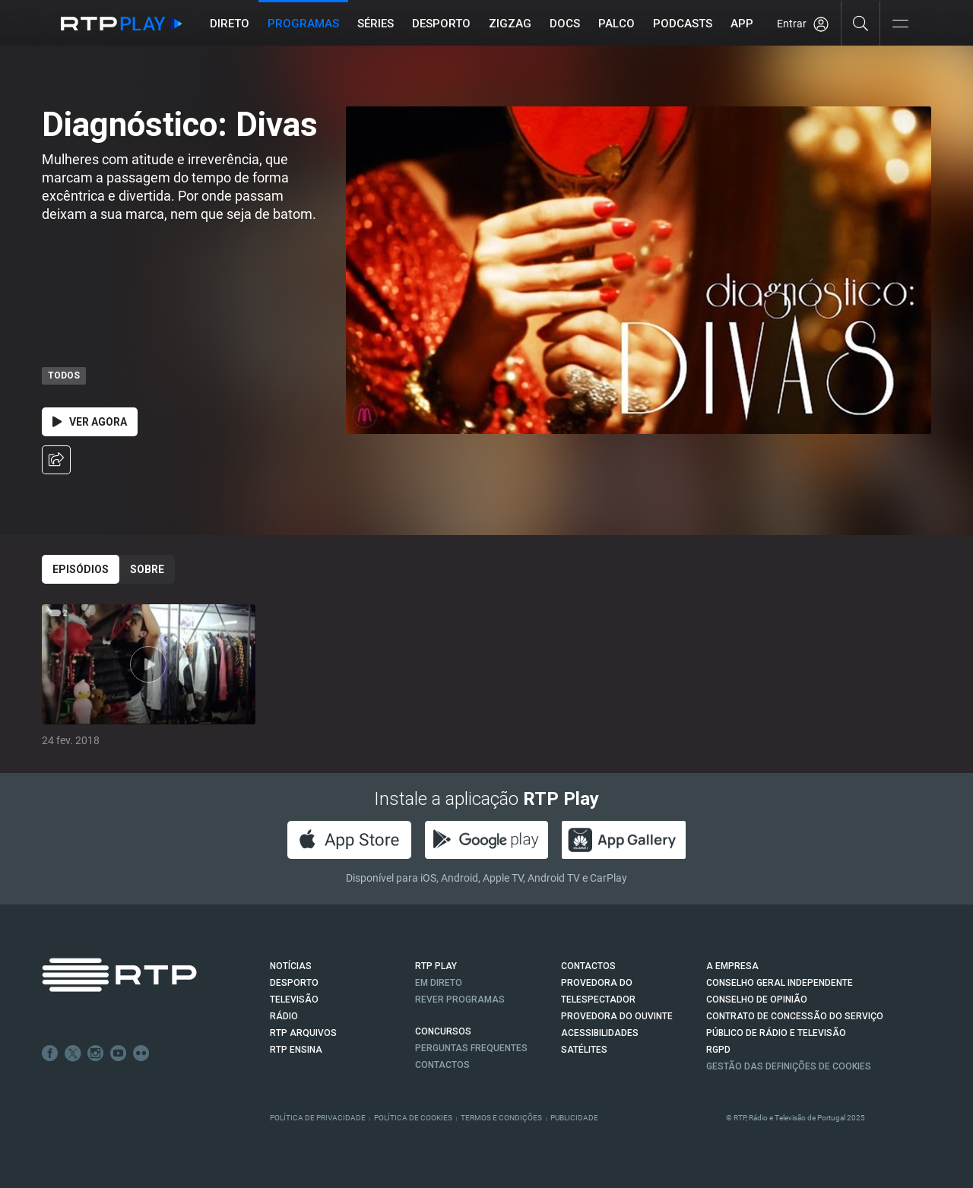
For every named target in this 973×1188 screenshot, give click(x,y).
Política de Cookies (413, 1118)
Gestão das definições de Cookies (788, 1066)
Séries (376, 23)
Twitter (73, 1053)
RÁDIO (284, 1016)
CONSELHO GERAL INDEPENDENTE (779, 982)
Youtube (118, 1053)
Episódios (80, 569)
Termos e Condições (501, 1118)
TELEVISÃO (294, 999)
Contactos (442, 1065)
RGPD (718, 1049)
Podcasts (683, 23)
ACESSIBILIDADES (600, 1033)
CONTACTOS (588, 966)
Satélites (584, 1049)
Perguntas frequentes (471, 1048)
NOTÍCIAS (291, 966)
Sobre (147, 569)
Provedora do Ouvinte (617, 1016)
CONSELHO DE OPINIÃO (756, 999)
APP (742, 23)
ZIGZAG (511, 23)
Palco (617, 23)
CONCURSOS (443, 1031)
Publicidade (574, 1118)
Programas (304, 23)
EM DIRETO (438, 982)
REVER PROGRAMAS (460, 999)
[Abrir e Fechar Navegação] (900, 24)
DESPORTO (294, 982)
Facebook (50, 1053)
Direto (230, 23)
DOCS (565, 23)
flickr (141, 1053)
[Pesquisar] (860, 23)
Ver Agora (89, 422)
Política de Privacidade (318, 1118)
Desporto (442, 23)
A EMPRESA (732, 966)
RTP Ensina (296, 1049)
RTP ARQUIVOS (303, 1033)
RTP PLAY (436, 966)
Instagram (95, 1053)
